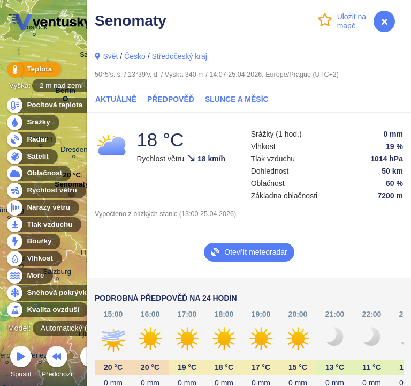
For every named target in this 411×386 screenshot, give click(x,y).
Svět (110, 56)
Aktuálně (115, 99)
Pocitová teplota (48, 105)
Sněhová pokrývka (52, 293)
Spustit (21, 363)
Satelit (31, 157)
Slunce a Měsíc (237, 99)
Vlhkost (33, 258)
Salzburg (57, 273)
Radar (31, 139)
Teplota (33, 69)
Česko (135, 56)
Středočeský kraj (179, 56)
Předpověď (170, 99)
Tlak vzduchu (43, 225)
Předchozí (57, 363)
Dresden (74, 151)
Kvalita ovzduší (46, 310)
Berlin (65, 92)
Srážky (32, 122)
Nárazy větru (42, 208)
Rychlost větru (45, 190)
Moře (29, 276)
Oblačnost (38, 173)
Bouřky (33, 241)
